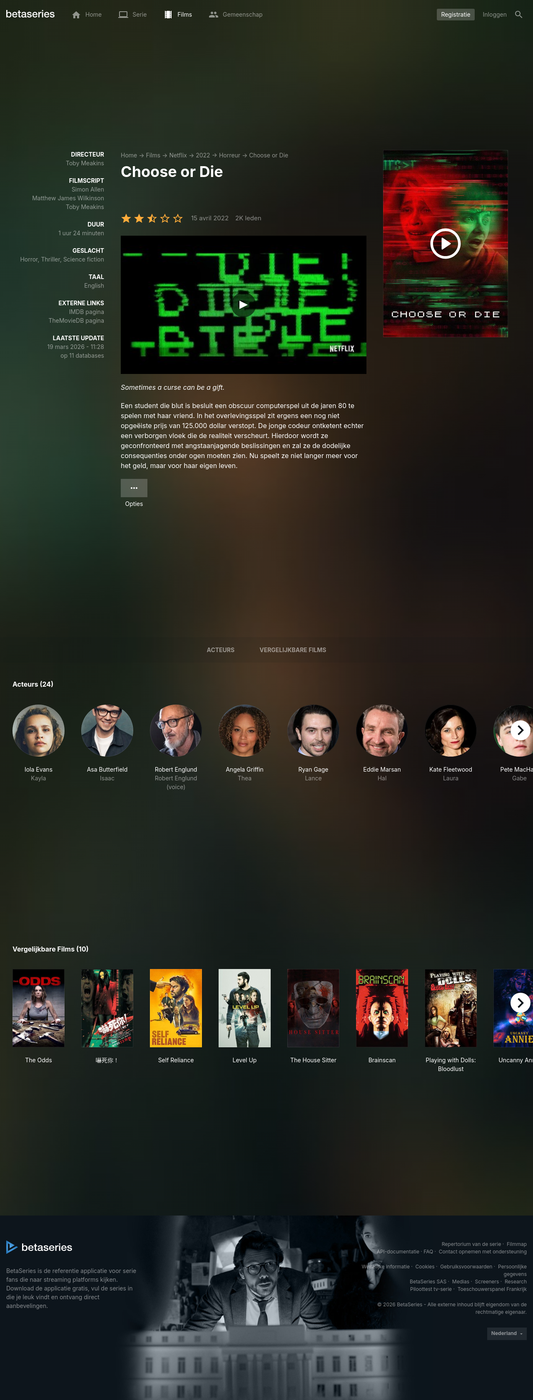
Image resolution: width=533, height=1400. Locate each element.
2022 (203, 155)
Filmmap (517, 1244)
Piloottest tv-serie (431, 1289)
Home (129, 155)
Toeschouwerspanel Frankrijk (492, 1289)
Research (516, 1281)
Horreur (229, 155)
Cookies (425, 1266)
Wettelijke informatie (386, 1266)
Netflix (178, 155)
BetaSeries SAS (428, 1281)
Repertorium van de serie (471, 1244)
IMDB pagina (86, 311)
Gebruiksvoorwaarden (466, 1266)
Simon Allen (88, 189)
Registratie (455, 14)
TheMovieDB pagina (76, 320)
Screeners (487, 1281)
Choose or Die (268, 155)
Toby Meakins (85, 163)
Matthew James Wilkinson (68, 198)
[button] (38, 748)
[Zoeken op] (519, 14)
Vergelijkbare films (292, 649)
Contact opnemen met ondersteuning (483, 1251)
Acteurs (221, 649)
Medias (460, 1281)
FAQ (428, 1251)
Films (153, 155)
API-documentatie (398, 1251)
